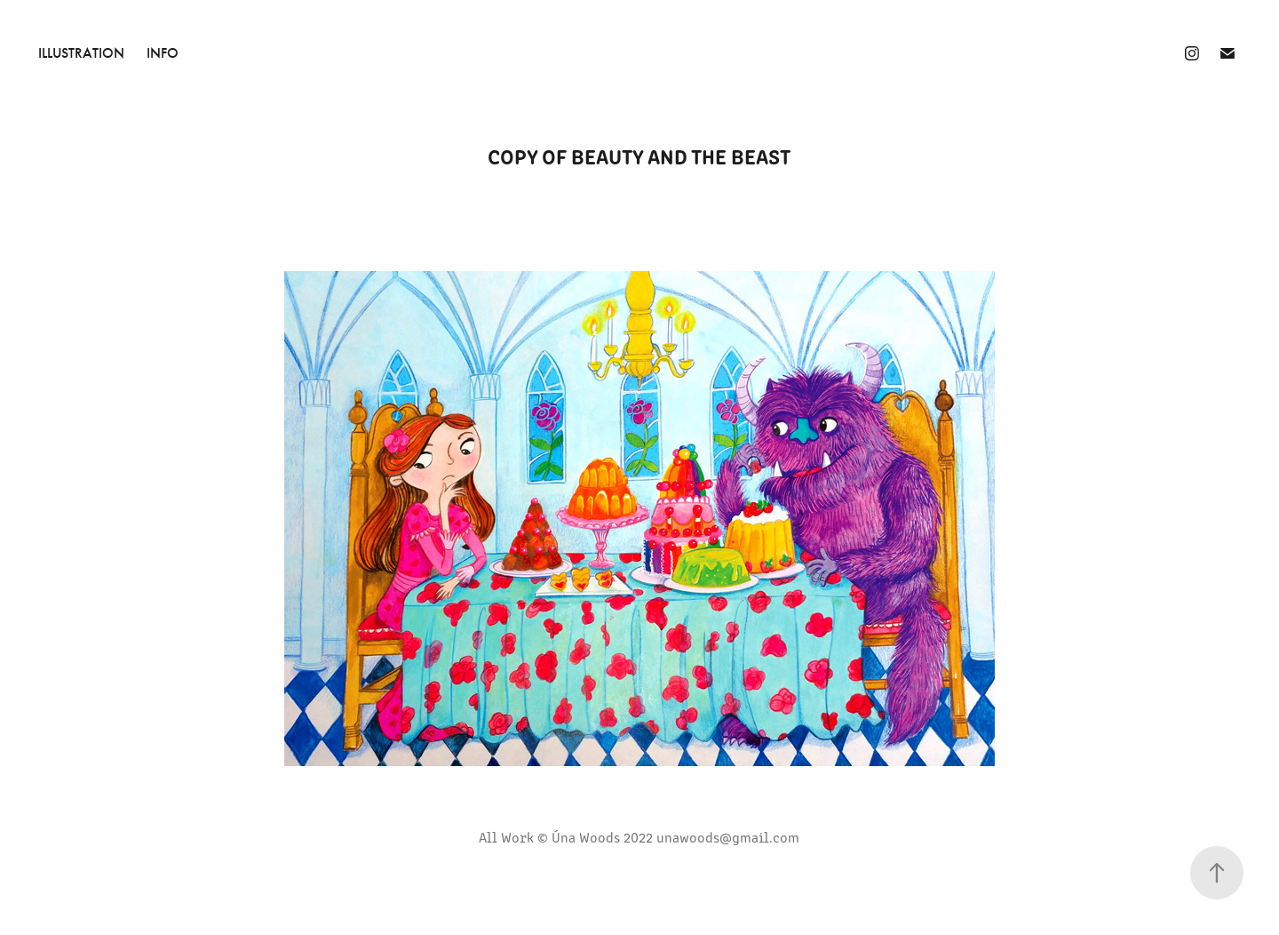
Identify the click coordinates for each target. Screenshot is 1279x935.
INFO (163, 52)
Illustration (81, 52)
